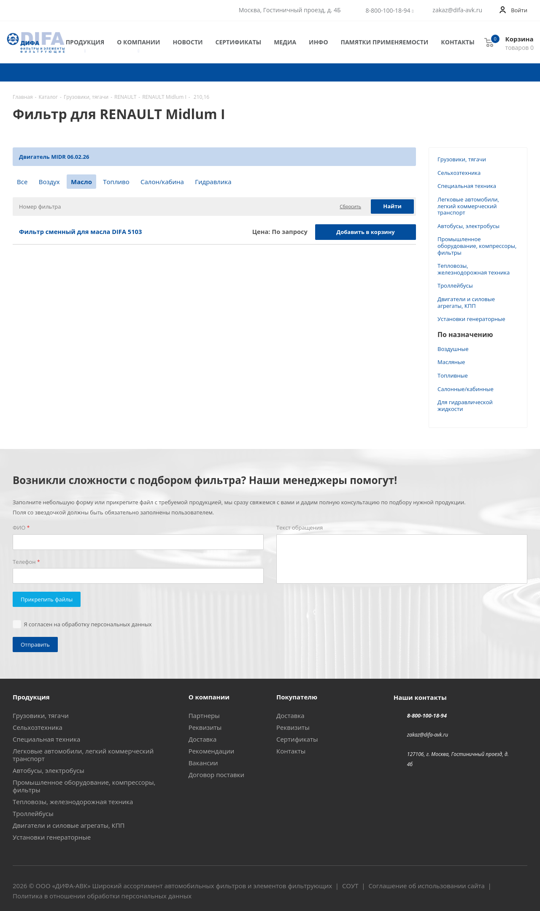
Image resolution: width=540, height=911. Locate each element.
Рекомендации (212, 751)
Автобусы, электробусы (468, 226)
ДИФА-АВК (71, 885)
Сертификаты (239, 42)
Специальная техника (466, 186)
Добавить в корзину (365, 232)
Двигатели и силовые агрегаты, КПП (466, 302)
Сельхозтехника (459, 173)
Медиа (285, 42)
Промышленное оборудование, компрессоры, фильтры (476, 245)
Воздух (49, 181)
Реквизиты (205, 727)
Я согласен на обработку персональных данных (88, 624)
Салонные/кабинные (465, 389)
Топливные (452, 375)
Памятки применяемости (385, 42)
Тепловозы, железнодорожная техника (473, 269)
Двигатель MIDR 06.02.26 (54, 156)
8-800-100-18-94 (388, 10)
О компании (138, 42)
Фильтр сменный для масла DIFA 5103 (80, 231)
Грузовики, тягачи (461, 159)
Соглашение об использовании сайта (426, 885)
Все (22, 181)
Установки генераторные (471, 319)
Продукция (85, 42)
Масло (81, 181)
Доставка (203, 739)
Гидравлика (213, 181)
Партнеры (204, 715)
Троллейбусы (455, 285)
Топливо (116, 181)
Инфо (318, 42)
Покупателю (296, 697)
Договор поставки (216, 774)
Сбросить (350, 206)
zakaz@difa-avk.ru (457, 10)
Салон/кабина (162, 181)
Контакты (457, 42)
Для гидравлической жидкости (465, 405)
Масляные (451, 362)
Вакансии (203, 763)
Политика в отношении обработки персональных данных (102, 896)
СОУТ (350, 885)
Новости (188, 42)
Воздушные (453, 349)
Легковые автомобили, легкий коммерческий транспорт (468, 206)
